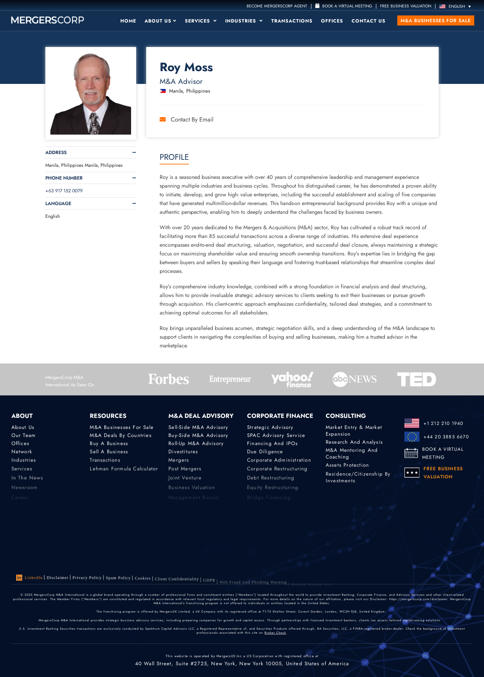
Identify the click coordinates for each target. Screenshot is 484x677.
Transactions (292, 20)
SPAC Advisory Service (276, 435)
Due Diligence (265, 452)
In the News (27, 481)
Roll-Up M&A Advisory (196, 444)
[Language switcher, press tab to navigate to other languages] (457, 6)
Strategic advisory (270, 427)
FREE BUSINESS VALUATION (405, 6)
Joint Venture (185, 481)
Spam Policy (118, 579)
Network (21, 452)
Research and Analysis (354, 442)
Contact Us (369, 20)
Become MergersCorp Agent (277, 6)
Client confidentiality (177, 582)
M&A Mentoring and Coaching (352, 455)
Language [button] (58, 203)
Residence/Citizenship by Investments (358, 481)
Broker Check (275, 632)
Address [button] (56, 152)
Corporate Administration (279, 461)
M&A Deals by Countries (120, 435)
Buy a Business (109, 444)
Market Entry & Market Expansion (354, 430)
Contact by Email (186, 119)
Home (128, 20)
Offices (332, 20)
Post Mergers (184, 472)
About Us (160, 20)
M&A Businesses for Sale (436, 20)
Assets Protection (347, 466)
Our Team (23, 435)
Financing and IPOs (272, 444)
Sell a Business (109, 452)
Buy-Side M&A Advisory (198, 435)
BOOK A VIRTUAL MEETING (442, 453)
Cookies (143, 580)
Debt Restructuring (271, 481)
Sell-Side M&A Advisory (198, 427)
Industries (244, 20)
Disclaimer (58, 577)
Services (201, 20)
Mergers (178, 461)
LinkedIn (29, 578)
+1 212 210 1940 (443, 423)
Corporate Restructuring (277, 472)
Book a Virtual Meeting (343, 6)
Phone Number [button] (64, 178)
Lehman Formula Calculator (124, 472)
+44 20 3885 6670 (446, 436)
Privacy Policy (87, 578)
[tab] (90, 152)
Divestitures (183, 452)
